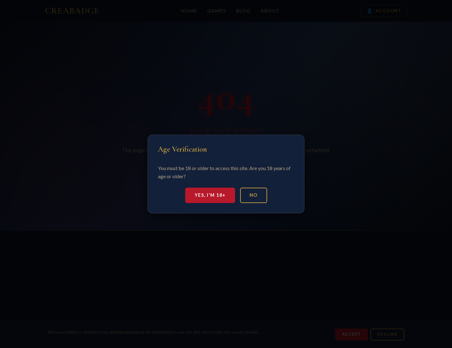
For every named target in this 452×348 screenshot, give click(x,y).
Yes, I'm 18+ (210, 195)
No (254, 195)
